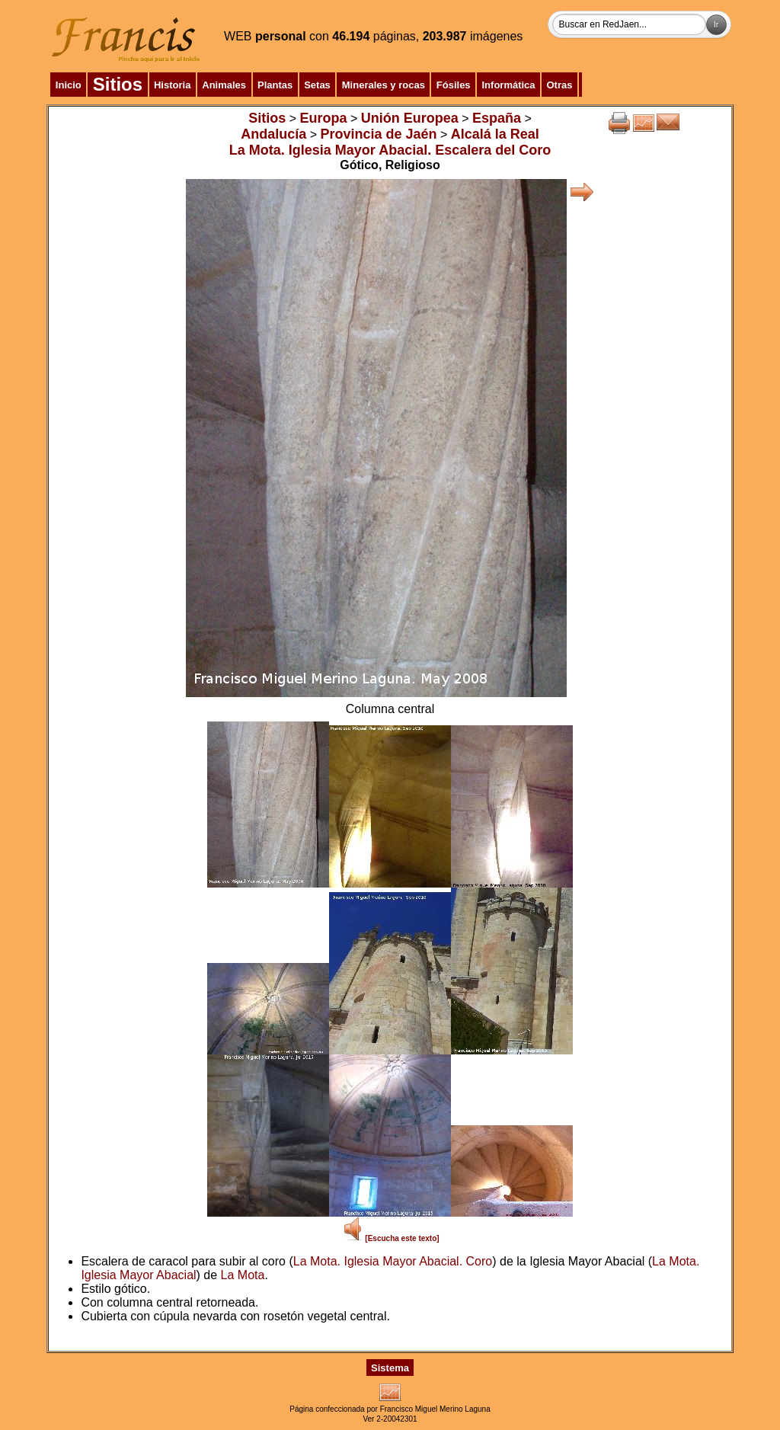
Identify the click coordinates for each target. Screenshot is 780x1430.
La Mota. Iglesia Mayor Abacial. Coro (392, 1261)
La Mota (243, 1274)
